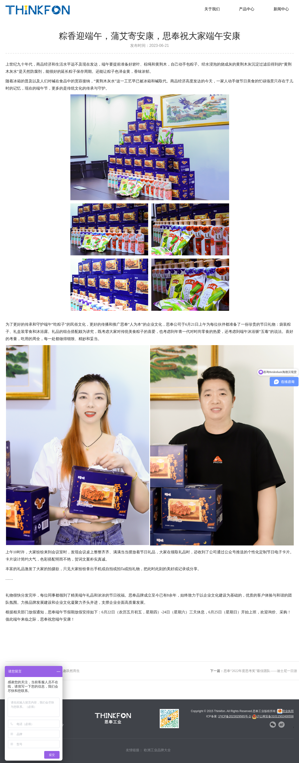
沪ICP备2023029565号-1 (234, 716)
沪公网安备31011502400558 (272, 716)
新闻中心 (281, 9)
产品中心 (246, 9)
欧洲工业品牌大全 (157, 750)
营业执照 (285, 711)
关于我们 (212, 9)
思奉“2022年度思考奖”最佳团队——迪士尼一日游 (260, 671)
